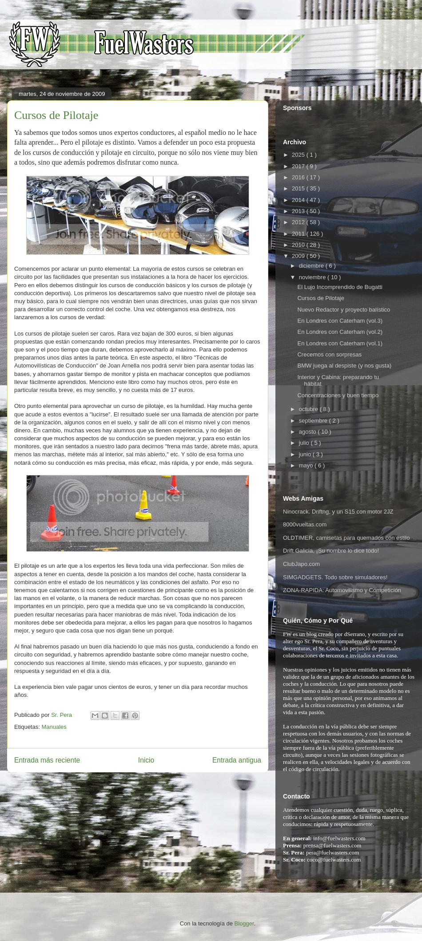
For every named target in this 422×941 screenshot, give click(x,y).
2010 (299, 244)
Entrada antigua (236, 760)
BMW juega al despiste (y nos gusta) (344, 365)
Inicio (146, 760)
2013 (299, 211)
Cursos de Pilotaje (320, 298)
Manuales (53, 727)
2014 (299, 200)
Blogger (244, 923)
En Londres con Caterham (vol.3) (339, 320)
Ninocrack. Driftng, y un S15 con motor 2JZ (338, 511)
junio (306, 454)
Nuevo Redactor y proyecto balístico (343, 309)
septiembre (314, 420)
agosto (308, 431)
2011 (299, 233)
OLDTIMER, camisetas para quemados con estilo (346, 537)
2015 (299, 188)
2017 (299, 166)
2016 (299, 177)
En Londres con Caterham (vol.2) (339, 331)
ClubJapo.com (301, 564)
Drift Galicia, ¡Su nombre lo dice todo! (331, 550)
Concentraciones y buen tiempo (337, 395)
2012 (299, 222)
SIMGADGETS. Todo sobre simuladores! (335, 577)
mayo (307, 465)
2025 (299, 154)
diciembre (312, 265)
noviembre (313, 277)
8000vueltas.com (304, 524)
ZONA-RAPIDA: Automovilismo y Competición (342, 590)
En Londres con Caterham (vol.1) (339, 343)
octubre (309, 409)
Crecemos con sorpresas (329, 354)
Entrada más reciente (47, 760)
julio (305, 442)
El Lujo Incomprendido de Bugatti (339, 287)
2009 (299, 256)
